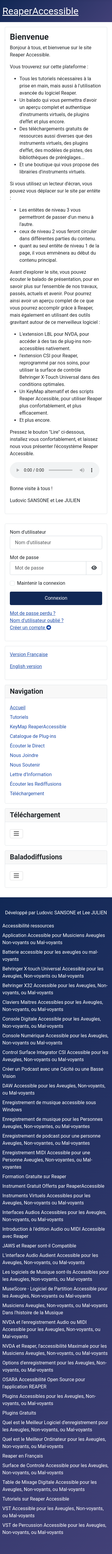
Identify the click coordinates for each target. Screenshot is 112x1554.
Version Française (29, 654)
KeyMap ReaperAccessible (38, 727)
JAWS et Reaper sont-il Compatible (39, 1246)
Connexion (56, 598)
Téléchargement (27, 793)
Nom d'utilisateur (28, 532)
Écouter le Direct (27, 746)
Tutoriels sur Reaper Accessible (35, 1499)
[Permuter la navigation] (16, 833)
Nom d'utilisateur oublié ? (37, 620)
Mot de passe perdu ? (33, 613)
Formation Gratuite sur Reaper (34, 1176)
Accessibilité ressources (28, 926)
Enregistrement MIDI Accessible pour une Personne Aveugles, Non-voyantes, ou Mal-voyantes (47, 1160)
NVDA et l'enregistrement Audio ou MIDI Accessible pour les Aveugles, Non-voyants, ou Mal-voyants (51, 1329)
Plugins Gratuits (19, 1413)
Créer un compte (30, 627)
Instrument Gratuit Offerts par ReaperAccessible (53, 1186)
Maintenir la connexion (41, 583)
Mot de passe (24, 557)
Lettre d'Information (31, 774)
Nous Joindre (24, 755)
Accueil (17, 707)
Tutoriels (19, 717)
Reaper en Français (22, 1456)
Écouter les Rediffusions (36, 784)
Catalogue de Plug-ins (33, 736)
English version (26, 666)
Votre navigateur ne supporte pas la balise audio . (54, 470)
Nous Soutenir (25, 765)
